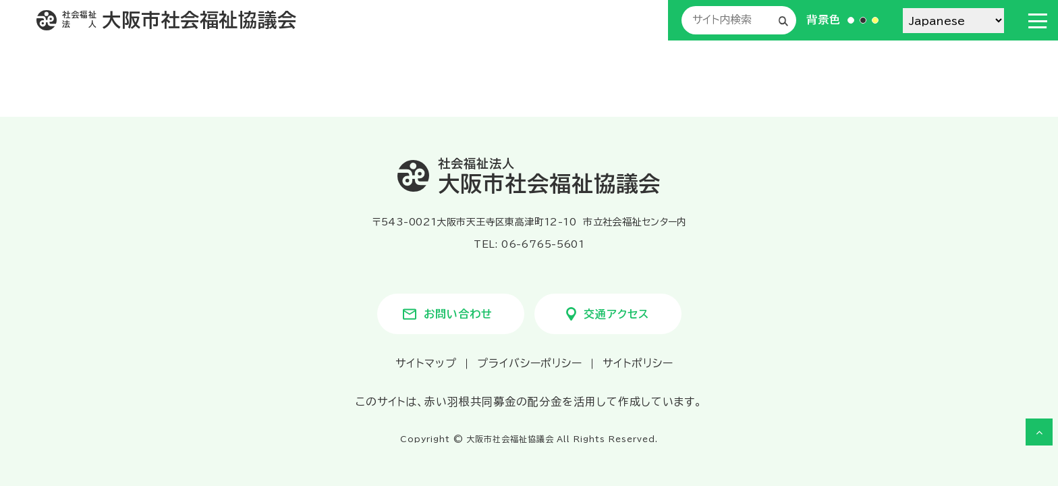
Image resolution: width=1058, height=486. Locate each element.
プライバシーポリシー (530, 363)
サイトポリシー (638, 363)
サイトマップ (426, 363)
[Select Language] (953, 20)
